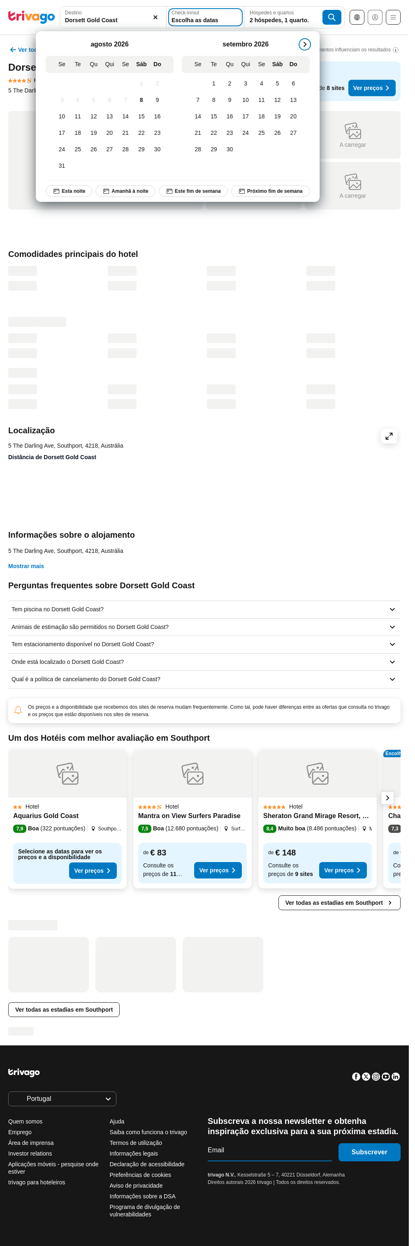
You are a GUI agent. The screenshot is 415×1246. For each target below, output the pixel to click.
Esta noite (72, 191)
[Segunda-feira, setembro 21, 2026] (201, 133)
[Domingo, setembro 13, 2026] (296, 100)
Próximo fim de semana (273, 191)
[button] (113, 17)
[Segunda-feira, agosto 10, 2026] (65, 116)
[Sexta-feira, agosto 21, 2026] (129, 133)
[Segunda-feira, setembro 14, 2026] (201, 116)
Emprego (20, 1132)
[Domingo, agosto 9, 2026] (160, 100)
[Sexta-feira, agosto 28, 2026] (129, 149)
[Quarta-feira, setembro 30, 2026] (233, 149)
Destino (73, 13)
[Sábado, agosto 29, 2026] (144, 149)
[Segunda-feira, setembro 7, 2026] (201, 100)
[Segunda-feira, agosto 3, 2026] (65, 100)
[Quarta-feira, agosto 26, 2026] (96, 149)
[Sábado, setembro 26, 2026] (280, 133)
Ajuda (117, 1121)
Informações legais (134, 1153)
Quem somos (25, 1121)
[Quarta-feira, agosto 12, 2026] (96, 116)
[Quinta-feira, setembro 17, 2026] (249, 116)
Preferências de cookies (141, 1175)
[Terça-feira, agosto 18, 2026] (81, 133)
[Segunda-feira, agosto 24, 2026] (65, 149)
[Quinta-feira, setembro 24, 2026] (249, 133)
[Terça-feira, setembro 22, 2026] (217, 133)
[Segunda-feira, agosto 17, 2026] (65, 133)
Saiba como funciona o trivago (148, 1132)
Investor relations (30, 1153)
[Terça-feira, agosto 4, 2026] (81, 100)
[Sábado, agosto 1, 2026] (144, 83)
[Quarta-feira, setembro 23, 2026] (233, 133)
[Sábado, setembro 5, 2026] (280, 83)
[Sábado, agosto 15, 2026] (144, 116)
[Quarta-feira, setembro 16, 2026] (233, 116)
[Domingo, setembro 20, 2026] (296, 116)
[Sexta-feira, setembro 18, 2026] (264, 116)
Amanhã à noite (128, 191)
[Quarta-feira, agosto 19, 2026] (96, 133)
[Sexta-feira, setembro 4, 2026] (264, 83)
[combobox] (113, 17)
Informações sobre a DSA (143, 1196)
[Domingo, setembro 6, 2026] (296, 83)
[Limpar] (155, 17)
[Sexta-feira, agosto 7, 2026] (129, 100)
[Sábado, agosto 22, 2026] (144, 133)
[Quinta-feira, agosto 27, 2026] (112, 149)
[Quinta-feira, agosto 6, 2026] (112, 100)
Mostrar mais (26, 566)
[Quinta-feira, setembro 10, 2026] (249, 100)
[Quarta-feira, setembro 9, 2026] (233, 100)
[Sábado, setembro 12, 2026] (280, 100)
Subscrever (369, 1152)
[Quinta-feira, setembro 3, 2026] (249, 83)
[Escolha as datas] (205, 17)
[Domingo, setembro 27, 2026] (296, 133)
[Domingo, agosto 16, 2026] (160, 116)
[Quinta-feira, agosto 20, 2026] (112, 133)
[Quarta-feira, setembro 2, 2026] (233, 83)
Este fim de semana (196, 191)
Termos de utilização (136, 1143)
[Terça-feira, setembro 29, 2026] (217, 149)
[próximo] (308, 44)
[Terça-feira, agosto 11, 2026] (81, 116)
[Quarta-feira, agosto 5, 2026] (96, 100)
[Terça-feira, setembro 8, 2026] (217, 100)
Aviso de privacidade (136, 1185)
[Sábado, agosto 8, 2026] (144, 100)
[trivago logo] (31, 17)
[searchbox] (113, 20)
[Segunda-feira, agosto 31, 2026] (65, 166)
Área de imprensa (31, 1143)
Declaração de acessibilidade (147, 1164)
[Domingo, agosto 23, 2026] (160, 133)
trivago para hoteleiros (36, 1182)
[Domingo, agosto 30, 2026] (160, 149)
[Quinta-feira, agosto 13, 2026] (112, 116)
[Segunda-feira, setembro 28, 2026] (201, 149)
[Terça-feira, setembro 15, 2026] (217, 116)
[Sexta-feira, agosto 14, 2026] (129, 116)
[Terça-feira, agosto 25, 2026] (81, 149)
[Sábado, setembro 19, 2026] (280, 116)
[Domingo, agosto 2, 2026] (160, 83)
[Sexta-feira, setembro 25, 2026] (264, 133)
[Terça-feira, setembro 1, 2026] (217, 83)
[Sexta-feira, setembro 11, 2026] (264, 100)
